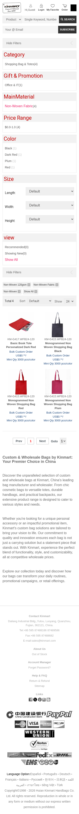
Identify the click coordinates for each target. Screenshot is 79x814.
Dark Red (13, 154)
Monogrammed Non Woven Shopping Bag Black (58, 347)
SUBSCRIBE (67, 29)
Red (10, 167)
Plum (10, 161)
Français (11, 779)
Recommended (16, 247)
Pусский (36, 779)
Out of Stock (39, 654)
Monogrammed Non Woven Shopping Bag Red (21, 404)
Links (39, 694)
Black (10, 148)
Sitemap (40, 686)
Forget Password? (39, 667)
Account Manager (39, 662)
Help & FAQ (39, 675)
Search (67, 19)
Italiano (24, 779)
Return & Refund (39, 680)
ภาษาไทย (33, 785)
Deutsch (65, 774)
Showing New (16, 253)
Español (35, 774)
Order (65, 9)
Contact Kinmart (39, 616)
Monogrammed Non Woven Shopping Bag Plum (58, 404)
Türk (60, 785)
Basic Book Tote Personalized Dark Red (21, 345)
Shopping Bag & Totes (21, 64)
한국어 (49, 779)
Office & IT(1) (13, 85)
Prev (19, 441)
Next (42, 441)
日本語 (60, 779)
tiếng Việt (48, 785)
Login (41, 9)
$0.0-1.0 (12, 127)
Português (50, 774)
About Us (39, 648)
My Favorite (53, 9)
